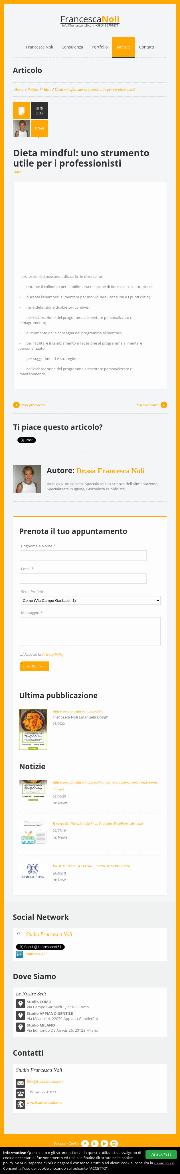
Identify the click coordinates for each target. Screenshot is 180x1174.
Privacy (59, 1143)
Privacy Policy (53, 654)
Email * (27, 568)
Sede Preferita (33, 591)
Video (17, 171)
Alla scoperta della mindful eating (78, 711)
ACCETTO (161, 1154)
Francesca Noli (36, 954)
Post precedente (33, 405)
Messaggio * (31, 612)
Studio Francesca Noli (49, 934)
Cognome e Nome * (38, 545)
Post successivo (147, 405)
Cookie (74, 1143)
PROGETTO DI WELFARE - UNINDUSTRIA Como (91, 866)
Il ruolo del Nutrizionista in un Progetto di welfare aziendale (98, 823)
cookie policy (164, 1163)
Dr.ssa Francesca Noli (110, 471)
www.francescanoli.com (44, 1102)
